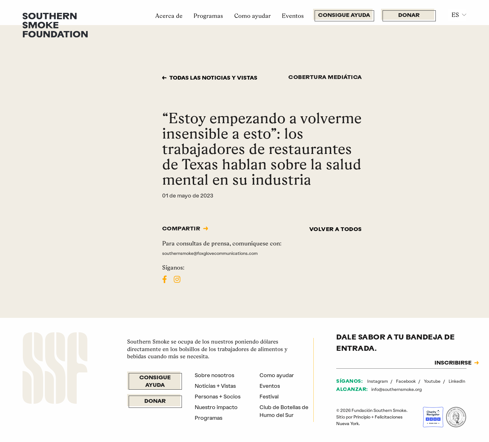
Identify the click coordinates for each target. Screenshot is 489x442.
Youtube (432, 381)
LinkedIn (457, 381)
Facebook (406, 381)
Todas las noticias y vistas (213, 78)
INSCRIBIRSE (453, 363)
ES (455, 14)
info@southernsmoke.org (396, 389)
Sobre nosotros (214, 375)
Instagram (378, 381)
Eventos (293, 15)
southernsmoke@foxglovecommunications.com (210, 253)
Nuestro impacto (216, 407)
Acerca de (169, 15)
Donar (409, 15)
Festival (269, 396)
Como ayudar (252, 15)
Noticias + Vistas (215, 386)
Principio (361, 416)
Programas (208, 15)
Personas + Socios (217, 396)
